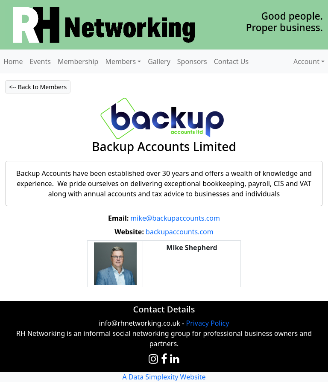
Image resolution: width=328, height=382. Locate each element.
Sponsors (192, 61)
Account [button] (306, 61)
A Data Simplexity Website (163, 377)
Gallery (159, 61)
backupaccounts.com (180, 231)
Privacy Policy (207, 323)
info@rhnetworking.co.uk (139, 323)
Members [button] (120, 61)
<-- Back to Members (38, 87)
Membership (78, 61)
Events (40, 61)
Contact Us (231, 61)
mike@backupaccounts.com (175, 218)
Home (13, 61)
